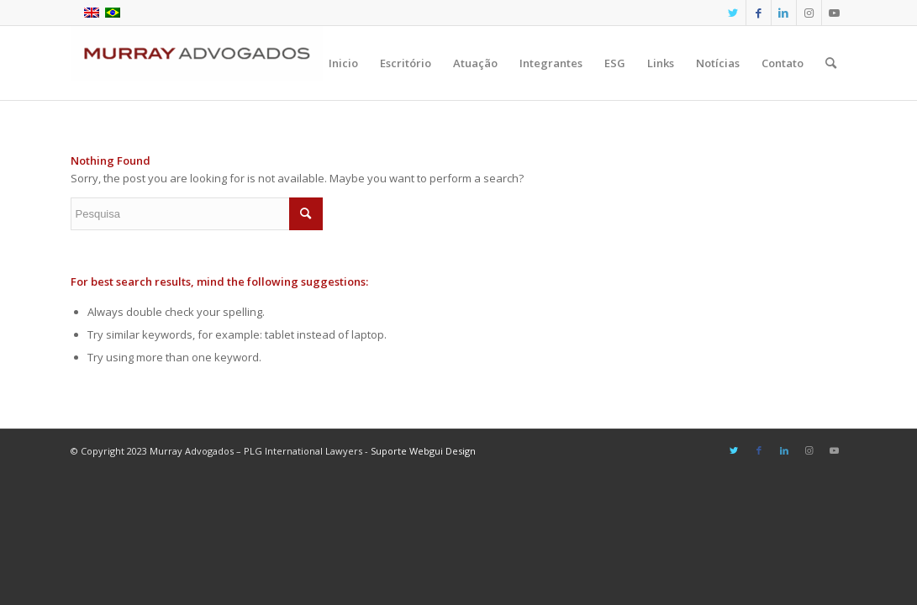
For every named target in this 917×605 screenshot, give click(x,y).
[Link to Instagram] (809, 12)
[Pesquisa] (830, 63)
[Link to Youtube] (834, 12)
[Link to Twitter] (733, 12)
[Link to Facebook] (758, 12)
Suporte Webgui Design (423, 451)
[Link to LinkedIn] (784, 12)
